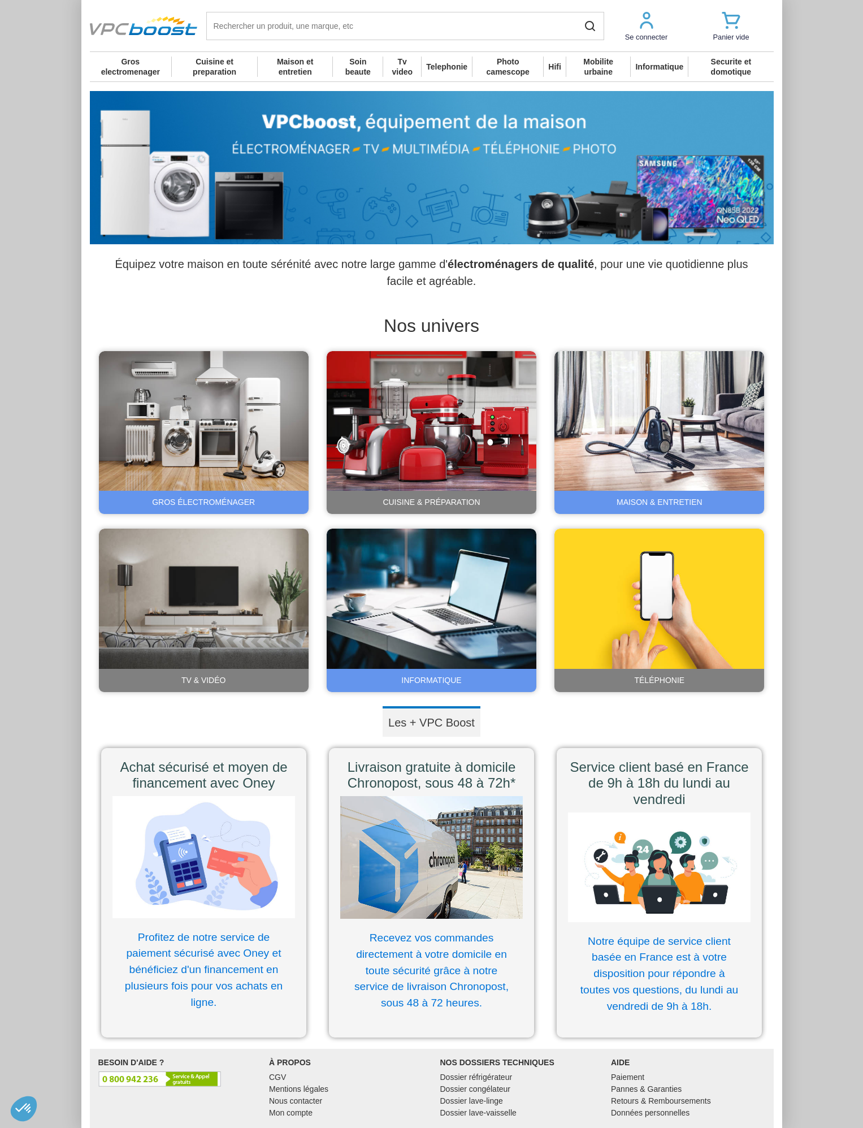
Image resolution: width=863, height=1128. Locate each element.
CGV (277, 1077)
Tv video (402, 66)
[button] (646, 26)
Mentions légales (298, 1089)
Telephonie (446, 66)
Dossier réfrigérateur (476, 1077)
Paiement (627, 1077)
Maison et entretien (295, 66)
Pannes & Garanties (646, 1089)
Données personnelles (650, 1112)
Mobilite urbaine (598, 66)
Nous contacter (295, 1100)
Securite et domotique (731, 66)
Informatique (659, 66)
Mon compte (291, 1112)
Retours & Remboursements (661, 1100)
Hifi (554, 66)
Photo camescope (508, 66)
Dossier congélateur (475, 1089)
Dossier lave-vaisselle (478, 1112)
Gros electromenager (130, 66)
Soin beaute (358, 66)
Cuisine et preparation (214, 66)
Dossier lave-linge (471, 1100)
